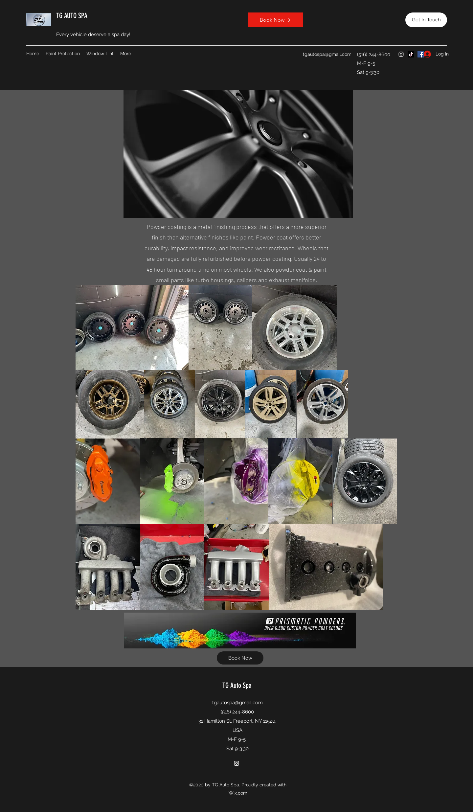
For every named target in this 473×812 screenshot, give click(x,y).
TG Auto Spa (237, 685)
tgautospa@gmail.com (327, 54)
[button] (62, 53)
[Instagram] (401, 54)
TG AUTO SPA (71, 15)
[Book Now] (275, 19)
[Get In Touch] (426, 19)
